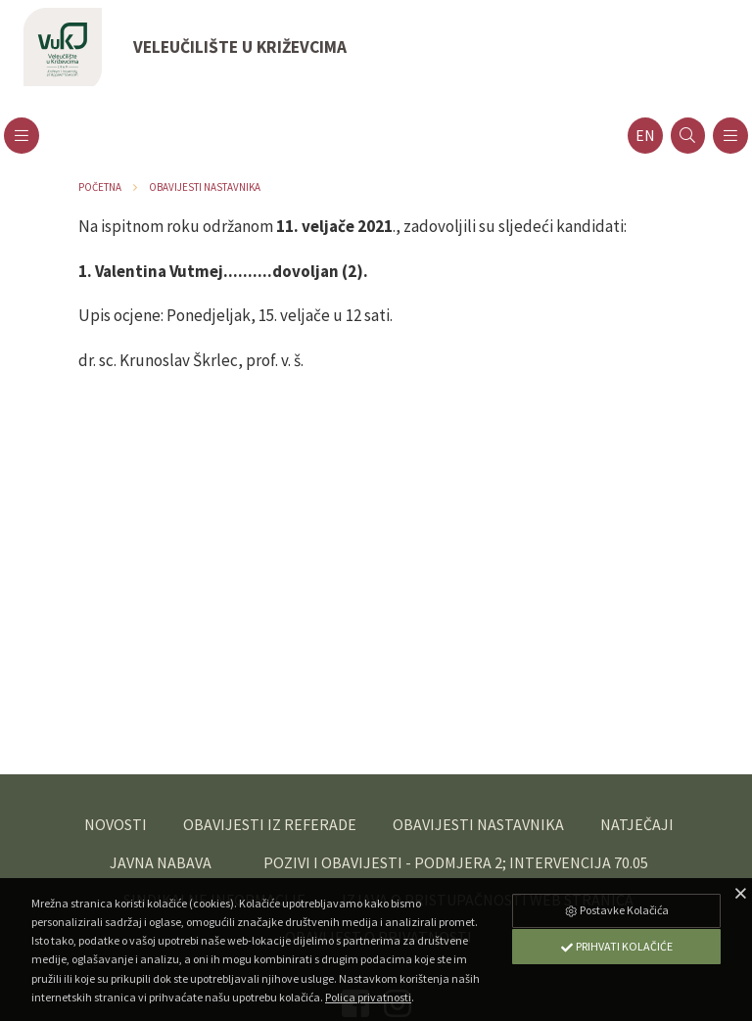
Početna (99, 187)
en (645, 135)
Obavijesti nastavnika (204, 187)
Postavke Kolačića (616, 910)
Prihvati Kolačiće (616, 946)
